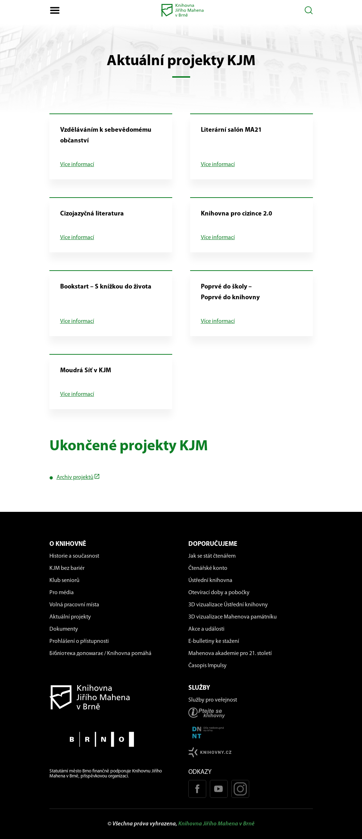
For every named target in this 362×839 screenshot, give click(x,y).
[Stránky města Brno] (111, 739)
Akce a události (206, 629)
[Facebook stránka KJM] (197, 789)
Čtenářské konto (207, 568)
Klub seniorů (64, 580)
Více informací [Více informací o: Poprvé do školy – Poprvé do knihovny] (218, 321)
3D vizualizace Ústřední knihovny (228, 605)
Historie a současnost (74, 556)
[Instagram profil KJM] (240, 789)
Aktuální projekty (70, 617)
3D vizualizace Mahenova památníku (232, 617)
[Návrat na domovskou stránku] (111, 697)
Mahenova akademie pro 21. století (230, 653)
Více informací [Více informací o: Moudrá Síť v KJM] (77, 394)
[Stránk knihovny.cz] (250, 752)
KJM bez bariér (67, 568)
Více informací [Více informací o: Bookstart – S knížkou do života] (77, 321)
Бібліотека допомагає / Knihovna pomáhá (100, 653)
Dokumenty (63, 629)
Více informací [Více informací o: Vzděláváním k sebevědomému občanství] (77, 165)
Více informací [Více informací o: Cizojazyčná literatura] (77, 238)
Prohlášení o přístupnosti (79, 641)
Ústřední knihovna (210, 580)
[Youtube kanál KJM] (219, 789)
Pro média (61, 593)
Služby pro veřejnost (212, 700)
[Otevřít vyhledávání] (309, 10)
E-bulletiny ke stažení (213, 641)
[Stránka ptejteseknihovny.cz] (250, 712)
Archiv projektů (75, 477)
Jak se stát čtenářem (212, 556)
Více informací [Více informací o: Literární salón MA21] (218, 165)
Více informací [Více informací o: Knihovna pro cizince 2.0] (218, 238)
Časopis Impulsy (207, 666)
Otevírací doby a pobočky (219, 593)
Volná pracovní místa (74, 605)
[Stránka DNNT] (250, 732)
